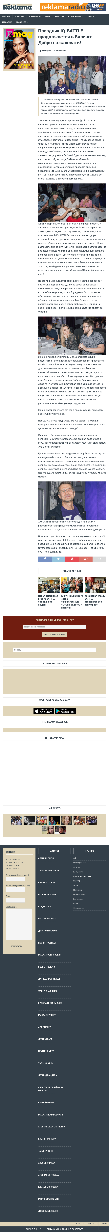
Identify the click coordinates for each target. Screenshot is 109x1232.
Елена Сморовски (48, 1187)
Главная (6, 17)
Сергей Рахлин (46, 1103)
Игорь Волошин (47, 894)
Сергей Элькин (46, 858)
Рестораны (78, 899)
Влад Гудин (46, 51)
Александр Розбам (48, 1175)
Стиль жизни (74, 17)
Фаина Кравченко (47, 991)
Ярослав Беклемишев (50, 1003)
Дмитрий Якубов (47, 931)
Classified (21, 22)
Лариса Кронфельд (49, 979)
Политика (19, 17)
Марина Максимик (48, 1199)
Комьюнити (35, 17)
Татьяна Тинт (45, 1151)
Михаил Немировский (50, 1115)
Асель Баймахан (47, 1163)
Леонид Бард (45, 1039)
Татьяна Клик (45, 1063)
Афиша (90, 17)
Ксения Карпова (47, 1139)
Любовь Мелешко (48, 1211)
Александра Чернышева (51, 1127)
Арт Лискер (44, 1027)
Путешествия (79, 894)
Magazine (7, 22)
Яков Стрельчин (47, 967)
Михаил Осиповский (49, 955)
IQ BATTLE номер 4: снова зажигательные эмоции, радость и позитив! (72, 602)
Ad (74, 858)
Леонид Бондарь (47, 1075)
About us (80, 1224)
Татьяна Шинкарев (48, 870)
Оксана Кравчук (47, 918)
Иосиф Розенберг (48, 943)
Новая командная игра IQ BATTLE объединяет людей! (48, 600)
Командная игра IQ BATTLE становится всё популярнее (95, 600)
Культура (59, 17)
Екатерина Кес (46, 1051)
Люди (48, 17)
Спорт (76, 903)
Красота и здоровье (82, 876)
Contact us (93, 1224)
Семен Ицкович (46, 882)
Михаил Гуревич (47, 1015)
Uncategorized (79, 863)
